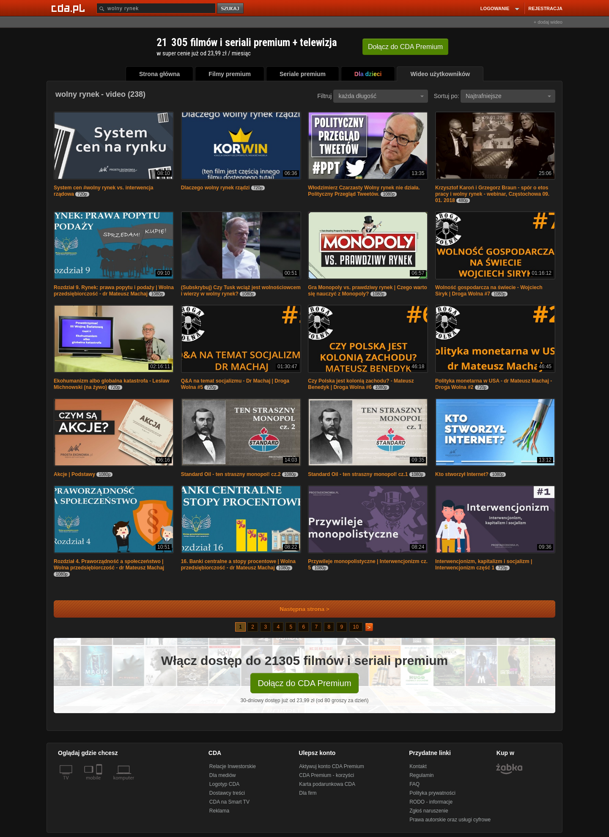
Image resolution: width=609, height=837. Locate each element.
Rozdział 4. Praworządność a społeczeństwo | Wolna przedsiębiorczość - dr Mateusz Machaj (109, 564)
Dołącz (405, 46)
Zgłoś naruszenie (428, 811)
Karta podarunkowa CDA (327, 784)
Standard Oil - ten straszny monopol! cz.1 (358, 474)
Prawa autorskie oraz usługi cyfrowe (450, 820)
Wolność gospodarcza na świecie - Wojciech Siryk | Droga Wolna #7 (489, 290)
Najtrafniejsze (508, 96)
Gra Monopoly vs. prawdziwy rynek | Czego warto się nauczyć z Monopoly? (367, 290)
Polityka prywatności (432, 793)
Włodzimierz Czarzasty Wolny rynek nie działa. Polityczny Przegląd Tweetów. (364, 191)
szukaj (231, 8)
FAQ (414, 784)
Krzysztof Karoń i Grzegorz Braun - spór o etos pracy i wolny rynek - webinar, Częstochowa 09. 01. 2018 (492, 194)
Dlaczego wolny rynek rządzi (215, 188)
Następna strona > (299, 609)
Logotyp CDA (224, 784)
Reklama (219, 811)
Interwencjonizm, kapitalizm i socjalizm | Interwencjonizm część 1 (483, 564)
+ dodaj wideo (548, 22)
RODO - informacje (431, 802)
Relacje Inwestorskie (232, 766)
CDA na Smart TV (229, 802)
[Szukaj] (156, 8)
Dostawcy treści (227, 793)
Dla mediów (222, 775)
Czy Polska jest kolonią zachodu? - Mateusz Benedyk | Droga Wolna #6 (361, 384)
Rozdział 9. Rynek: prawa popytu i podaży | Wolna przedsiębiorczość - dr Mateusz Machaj (114, 290)
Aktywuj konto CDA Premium (331, 766)
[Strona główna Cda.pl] (69, 8)
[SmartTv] (100, 783)
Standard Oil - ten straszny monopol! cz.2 (231, 474)
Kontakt (418, 766)
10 (356, 627)
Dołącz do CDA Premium (304, 683)
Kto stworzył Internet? (461, 474)
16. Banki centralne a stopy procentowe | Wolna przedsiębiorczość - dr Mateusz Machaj (238, 564)
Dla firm (307, 793)
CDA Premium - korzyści (326, 775)
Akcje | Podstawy (74, 474)
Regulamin (421, 775)
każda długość (381, 96)
